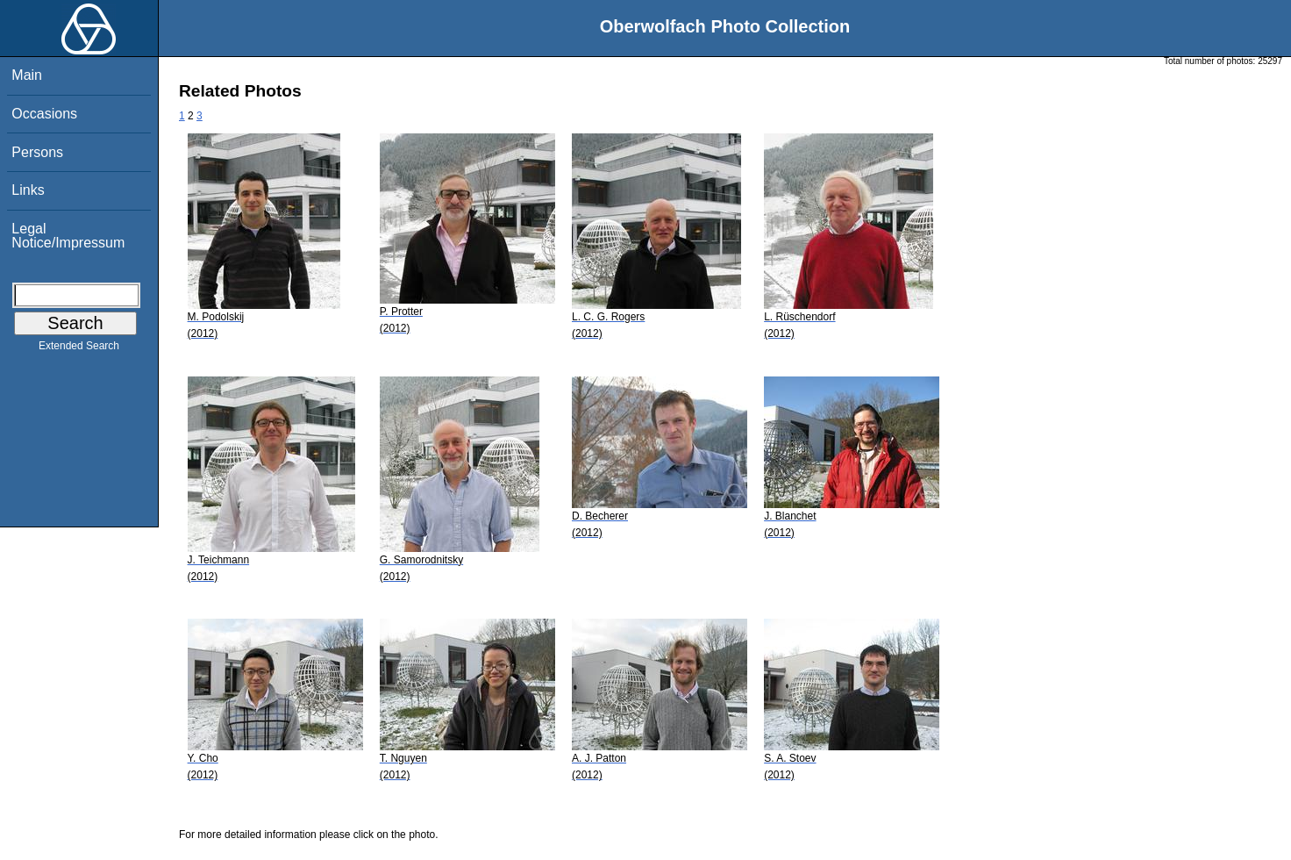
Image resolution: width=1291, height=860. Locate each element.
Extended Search (79, 349)
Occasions (44, 113)
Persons (37, 152)
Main (26, 75)
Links (27, 190)
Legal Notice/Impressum (68, 235)
